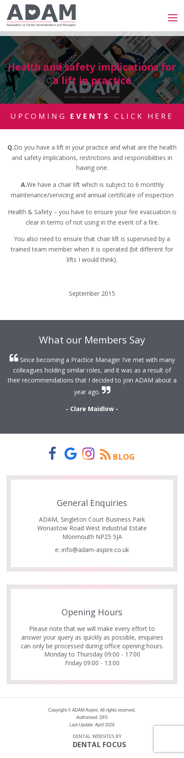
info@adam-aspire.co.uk (95, 550)
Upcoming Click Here (92, 116)
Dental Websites (93, 736)
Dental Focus (99, 744)
